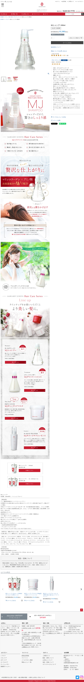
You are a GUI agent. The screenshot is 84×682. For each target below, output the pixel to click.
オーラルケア (4, 662)
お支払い (3, 623)
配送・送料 (25, 623)
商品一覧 (14, 14)
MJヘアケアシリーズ (16, 17)
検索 (82, 14)
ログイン (58, 1)
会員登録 (64, 1)
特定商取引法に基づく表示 (9, 677)
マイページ (36, 14)
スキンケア (4, 658)
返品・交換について (48, 662)
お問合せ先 (67, 623)
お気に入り (25, 14)
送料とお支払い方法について (37, 677)
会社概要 (66, 652)
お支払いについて (47, 660)
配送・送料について (48, 658)
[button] (3, 589)
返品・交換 (46, 623)
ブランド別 (7, 17)
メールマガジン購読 (27, 660)
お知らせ (4, 14)
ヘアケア (7, 19)
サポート (45, 652)
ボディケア (4, 660)
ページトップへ (81, 610)
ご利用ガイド (71, 1)
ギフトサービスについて (49, 664)
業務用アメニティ (5, 666)
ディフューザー (5, 664)
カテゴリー (4, 652)
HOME (2, 17)
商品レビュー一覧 (26, 662)
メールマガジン (79, 1)
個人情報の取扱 (23, 677)
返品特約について (56, 47)
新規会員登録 (25, 655)
